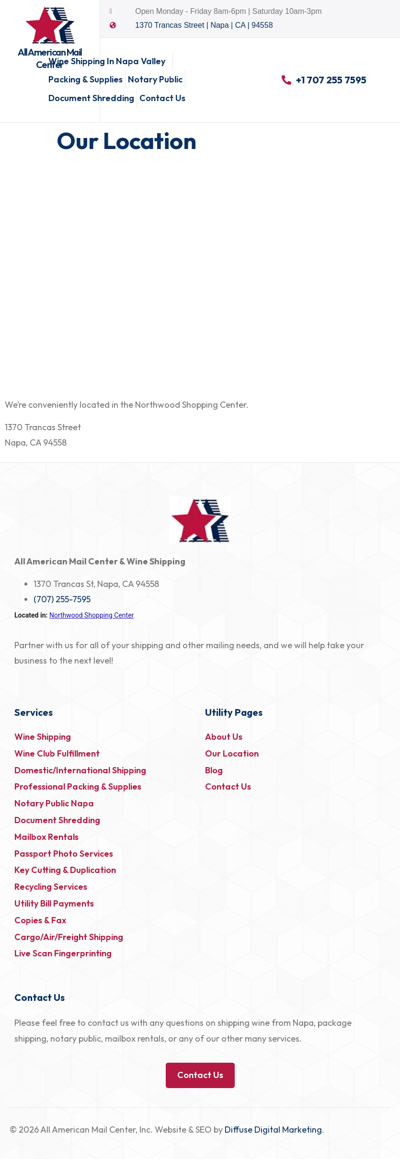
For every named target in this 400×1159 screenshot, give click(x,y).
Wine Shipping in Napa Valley (109, 61)
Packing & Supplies (85, 79)
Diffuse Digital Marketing (273, 1129)
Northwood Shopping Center (91, 615)
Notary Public (155, 79)
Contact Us (162, 97)
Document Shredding (91, 97)
